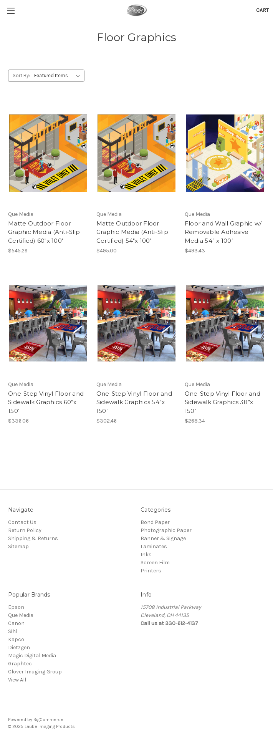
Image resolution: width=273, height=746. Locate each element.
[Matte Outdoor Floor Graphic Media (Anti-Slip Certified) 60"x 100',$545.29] (48, 153)
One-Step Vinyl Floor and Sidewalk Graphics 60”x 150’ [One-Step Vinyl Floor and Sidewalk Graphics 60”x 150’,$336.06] (46, 402)
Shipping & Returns (33, 538)
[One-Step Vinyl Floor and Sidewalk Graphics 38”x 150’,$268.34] (225, 323)
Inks (146, 554)
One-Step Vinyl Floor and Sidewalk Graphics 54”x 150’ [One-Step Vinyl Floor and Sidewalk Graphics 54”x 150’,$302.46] (134, 402)
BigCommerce (48, 719)
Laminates (154, 546)
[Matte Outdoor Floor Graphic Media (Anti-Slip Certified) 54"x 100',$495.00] (136, 153)
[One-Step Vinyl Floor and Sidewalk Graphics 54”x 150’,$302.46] (136, 323)
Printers (151, 570)
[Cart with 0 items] (262, 10)
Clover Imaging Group (35, 671)
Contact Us (22, 522)
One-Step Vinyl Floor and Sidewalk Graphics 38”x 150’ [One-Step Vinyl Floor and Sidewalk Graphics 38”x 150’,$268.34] (222, 402)
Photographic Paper (166, 530)
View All (17, 679)
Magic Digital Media (32, 655)
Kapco (16, 639)
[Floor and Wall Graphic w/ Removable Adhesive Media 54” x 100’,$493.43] (225, 153)
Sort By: (21, 75)
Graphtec (20, 663)
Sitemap (18, 546)
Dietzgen (19, 647)
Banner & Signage (163, 538)
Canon (16, 623)
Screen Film (155, 562)
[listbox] (58, 75)
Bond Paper (155, 522)
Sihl (12, 631)
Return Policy (24, 530)
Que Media (20, 615)
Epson (16, 607)
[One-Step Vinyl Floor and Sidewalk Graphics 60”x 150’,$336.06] (48, 323)
